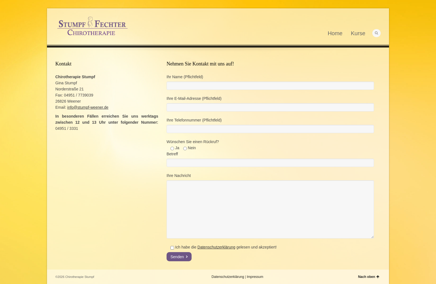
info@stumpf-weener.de (87, 107)
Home (335, 33)
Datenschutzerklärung (216, 247)
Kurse (358, 33)
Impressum (255, 277)
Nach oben (368, 277)
